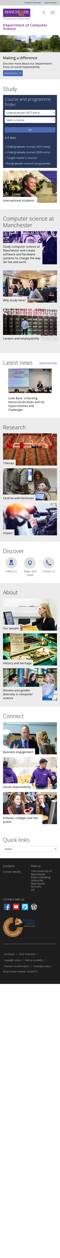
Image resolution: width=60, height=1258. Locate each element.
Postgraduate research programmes (29, 163)
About (10, 592)
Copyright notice (12, 960)
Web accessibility (34, 960)
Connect (13, 716)
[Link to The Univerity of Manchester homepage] (16, 14)
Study (10, 89)
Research (14, 427)
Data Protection (27, 954)
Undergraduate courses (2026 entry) (28, 152)
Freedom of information (16, 966)
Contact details (12, 871)
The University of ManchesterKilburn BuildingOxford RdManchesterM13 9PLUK (41, 880)
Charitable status (42, 966)
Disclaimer (9, 954)
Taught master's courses (22, 158)
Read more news (48, 362)
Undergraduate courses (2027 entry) (28, 146)
